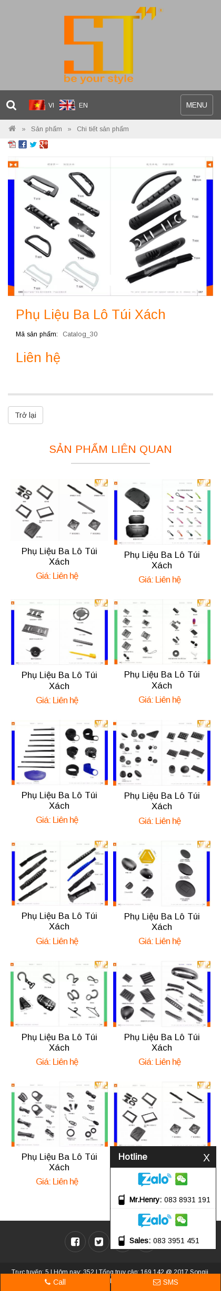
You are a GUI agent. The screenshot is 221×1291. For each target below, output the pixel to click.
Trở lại (25, 415)
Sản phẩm (46, 129)
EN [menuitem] (83, 105)
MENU (199, 107)
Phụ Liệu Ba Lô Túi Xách (59, 556)
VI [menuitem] (51, 105)
